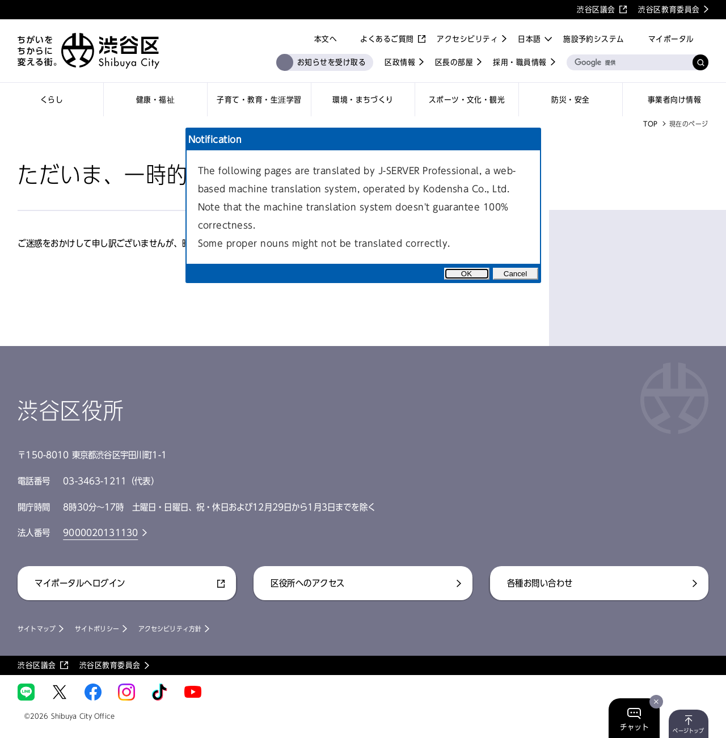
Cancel (515, 273)
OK (466, 273)
